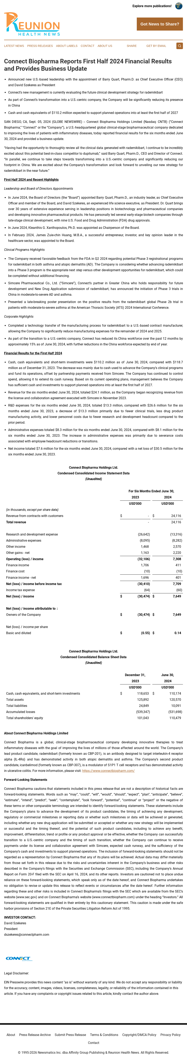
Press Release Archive (35, 1035)
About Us (105, 45)
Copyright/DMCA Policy (139, 1035)
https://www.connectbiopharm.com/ (108, 771)
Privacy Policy (170, 1035)
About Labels (67, 45)
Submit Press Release (70, 1035)
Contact (88, 45)
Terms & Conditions (104, 1035)
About (11, 1035)
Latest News (14, 45)
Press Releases (40, 45)
